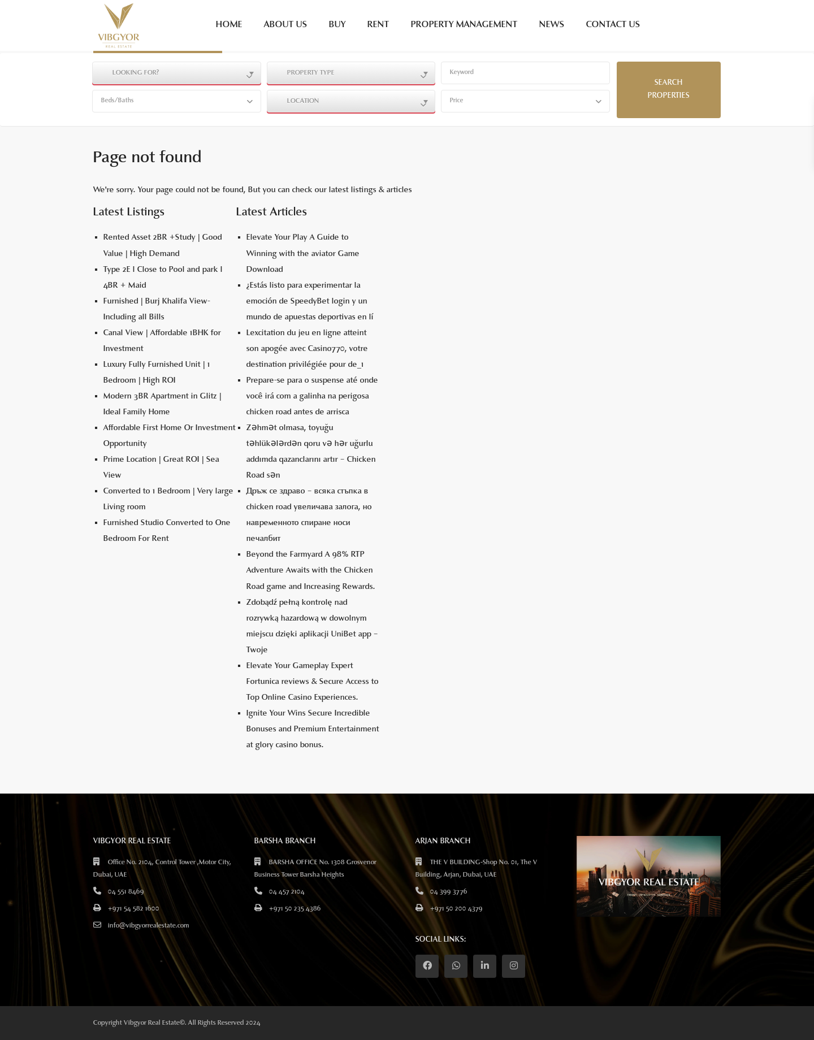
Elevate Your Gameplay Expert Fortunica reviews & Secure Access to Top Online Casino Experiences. (312, 682)
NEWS (552, 25)
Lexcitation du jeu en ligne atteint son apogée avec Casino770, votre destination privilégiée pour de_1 (307, 349)
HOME (229, 25)
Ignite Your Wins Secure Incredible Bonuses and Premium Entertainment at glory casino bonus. (312, 729)
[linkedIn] (484, 966)
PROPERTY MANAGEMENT (464, 25)
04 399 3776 (448, 892)
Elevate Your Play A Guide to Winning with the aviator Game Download (303, 253)
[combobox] (176, 73)
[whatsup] (455, 966)
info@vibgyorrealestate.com (148, 926)
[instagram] (513, 966)
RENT (378, 25)
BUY (337, 25)
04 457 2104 (287, 892)
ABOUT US (286, 25)
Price (457, 101)
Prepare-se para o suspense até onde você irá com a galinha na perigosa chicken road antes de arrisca (312, 396)
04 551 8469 (126, 892)
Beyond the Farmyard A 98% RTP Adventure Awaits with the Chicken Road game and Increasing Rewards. (310, 570)
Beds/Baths (117, 101)
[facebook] (427, 966)
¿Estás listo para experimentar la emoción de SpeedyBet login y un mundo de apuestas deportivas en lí (310, 301)
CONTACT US (613, 25)
